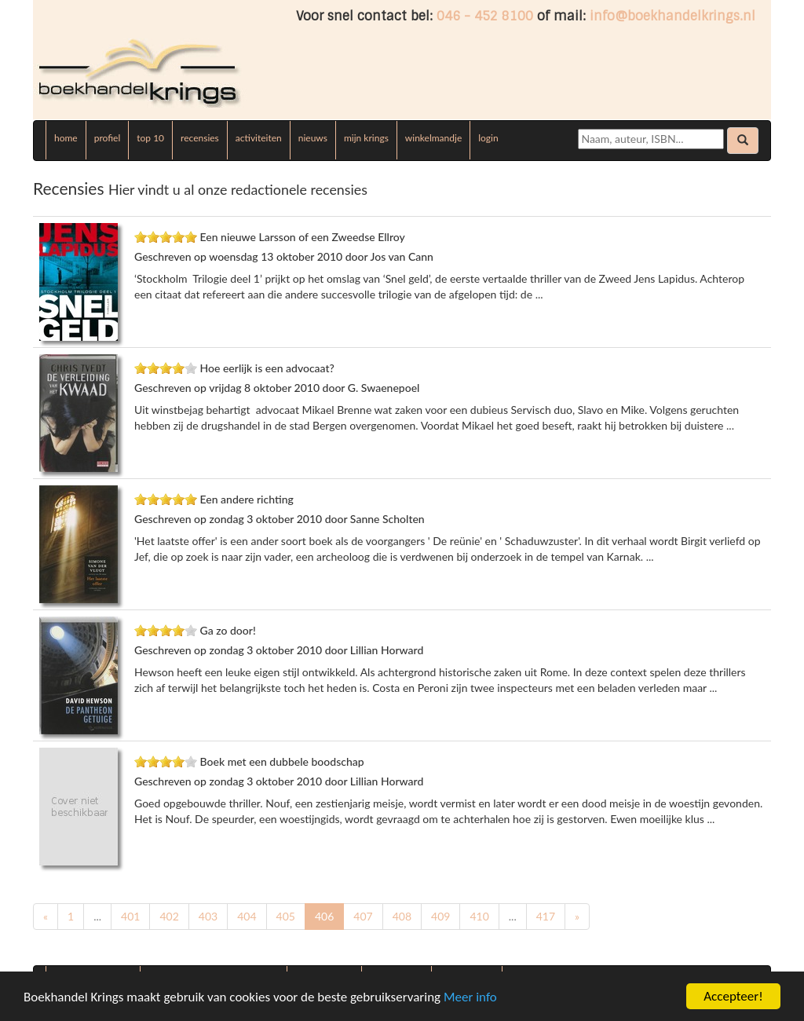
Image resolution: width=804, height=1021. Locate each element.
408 (402, 916)
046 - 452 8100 (485, 16)
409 (440, 916)
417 (545, 916)
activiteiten (259, 138)
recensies (200, 138)
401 (130, 916)
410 (479, 916)
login (488, 138)
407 (362, 916)
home (66, 138)
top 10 (150, 138)
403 (208, 916)
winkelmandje (433, 138)
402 (168, 916)
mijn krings (366, 138)
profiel (107, 138)
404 (246, 916)
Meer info (470, 997)
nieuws (312, 138)
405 (285, 916)
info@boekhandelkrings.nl (672, 16)
